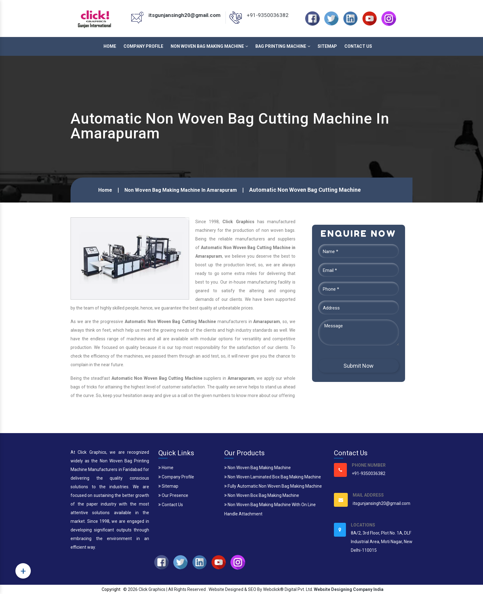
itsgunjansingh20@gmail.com (184, 15)
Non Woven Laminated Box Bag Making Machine (272, 476)
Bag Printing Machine (282, 46)
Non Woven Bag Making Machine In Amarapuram (180, 190)
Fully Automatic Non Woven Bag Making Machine (273, 486)
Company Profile (143, 46)
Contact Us (358, 46)
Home (110, 46)
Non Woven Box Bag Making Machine (261, 495)
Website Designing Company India (349, 589)
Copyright (111, 589)
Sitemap (327, 46)
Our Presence (173, 495)
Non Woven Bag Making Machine (209, 46)
